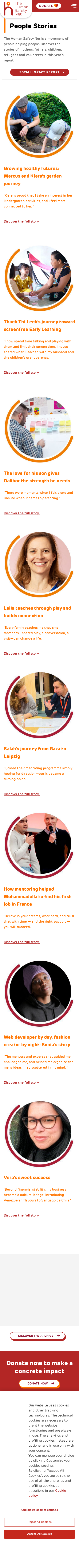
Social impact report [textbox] (39, 72)
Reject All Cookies (39, 1522)
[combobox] (39, 72)
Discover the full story (22, 221)
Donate (48, 6)
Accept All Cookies (39, 1534)
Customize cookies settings (39, 1510)
